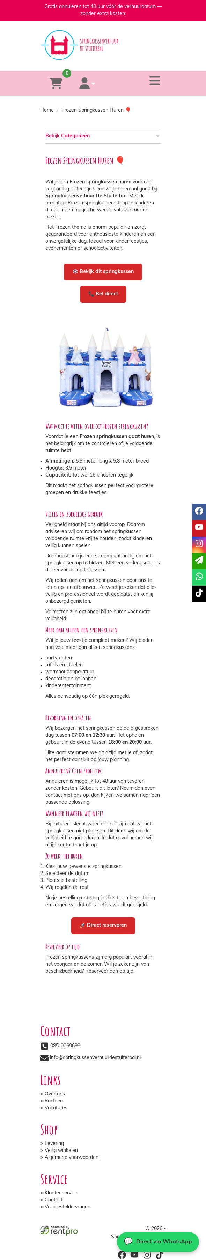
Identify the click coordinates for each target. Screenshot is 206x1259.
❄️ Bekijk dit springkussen (103, 272)
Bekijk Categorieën (103, 136)
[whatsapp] (130, 61)
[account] (87, 83)
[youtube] (134, 1255)
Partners (54, 1101)
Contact (53, 1200)
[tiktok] (159, 1255)
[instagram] (147, 1255)
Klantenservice (61, 1193)
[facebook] (122, 1255)
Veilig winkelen (61, 1150)
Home (47, 110)
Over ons (55, 1094)
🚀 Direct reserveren (103, 925)
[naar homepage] (103, 39)
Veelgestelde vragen (67, 1207)
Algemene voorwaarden (71, 1157)
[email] (199, 561)
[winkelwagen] (55, 83)
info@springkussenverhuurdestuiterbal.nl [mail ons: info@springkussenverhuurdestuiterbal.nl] (95, 1058)
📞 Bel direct (103, 294)
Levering (54, 1143)
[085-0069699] (74, 61)
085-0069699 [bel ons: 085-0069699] (65, 1046)
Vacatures (56, 1108)
